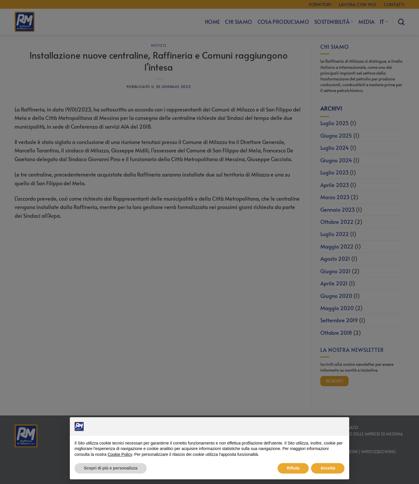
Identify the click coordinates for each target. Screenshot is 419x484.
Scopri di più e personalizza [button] (110, 468)
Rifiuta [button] (293, 468)
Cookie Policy (120, 454)
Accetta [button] (327, 468)
